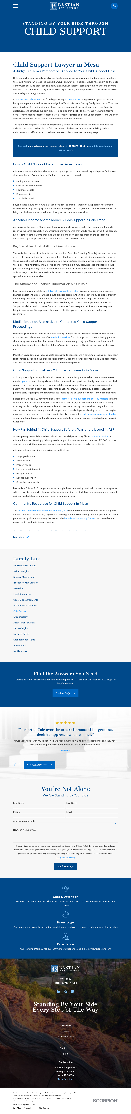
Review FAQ (65, 694)
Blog (65, 1054)
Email (69, 812)
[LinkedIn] (58, 991)
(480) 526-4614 (76, 146)
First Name (18, 803)
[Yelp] (65, 991)
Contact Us (65, 1048)
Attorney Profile (65, 1037)
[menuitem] (65, 566)
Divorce (65, 1042)
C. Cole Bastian (72, 99)
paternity (27, 381)
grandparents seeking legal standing (98, 414)
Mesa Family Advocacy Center (79, 518)
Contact (22, 146)
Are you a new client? (24, 821)
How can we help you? (24, 830)
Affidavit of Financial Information (62, 291)
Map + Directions (65, 1079)
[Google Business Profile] (72, 991)
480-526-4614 (65, 983)
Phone (16, 812)
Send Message (65, 867)
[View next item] (19, 765)
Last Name (71, 803)
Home (65, 1031)
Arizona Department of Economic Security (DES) (43, 510)
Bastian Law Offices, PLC (28, 99)
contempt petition (98, 436)
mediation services (60, 337)
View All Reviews (39, 765)
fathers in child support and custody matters (85, 398)
